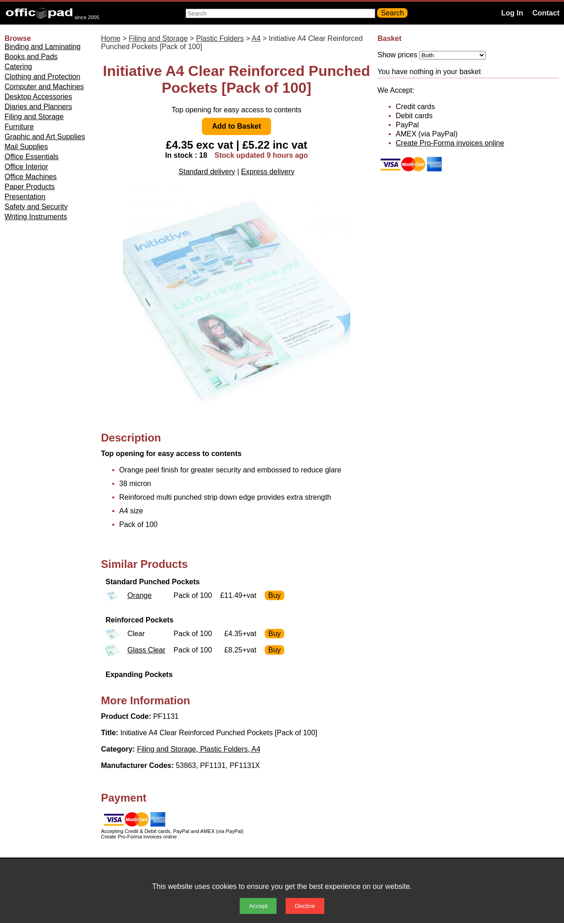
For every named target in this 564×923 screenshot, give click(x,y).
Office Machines (30, 177)
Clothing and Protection (42, 76)
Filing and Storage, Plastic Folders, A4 (198, 749)
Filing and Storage (34, 116)
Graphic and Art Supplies (45, 136)
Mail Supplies (26, 146)
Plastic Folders (220, 38)
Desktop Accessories (38, 96)
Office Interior (26, 167)
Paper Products (30, 187)
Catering (18, 66)
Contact (545, 13)
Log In (512, 13)
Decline (305, 906)
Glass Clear (146, 650)
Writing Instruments (36, 217)
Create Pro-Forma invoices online (450, 143)
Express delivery (267, 172)
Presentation (25, 197)
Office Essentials (32, 157)
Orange (139, 595)
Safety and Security (36, 207)
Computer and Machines (44, 86)
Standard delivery (207, 172)
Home (111, 38)
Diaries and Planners (38, 106)
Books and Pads (31, 56)
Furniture (19, 126)
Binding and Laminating (43, 46)
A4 (256, 38)
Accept (258, 906)
